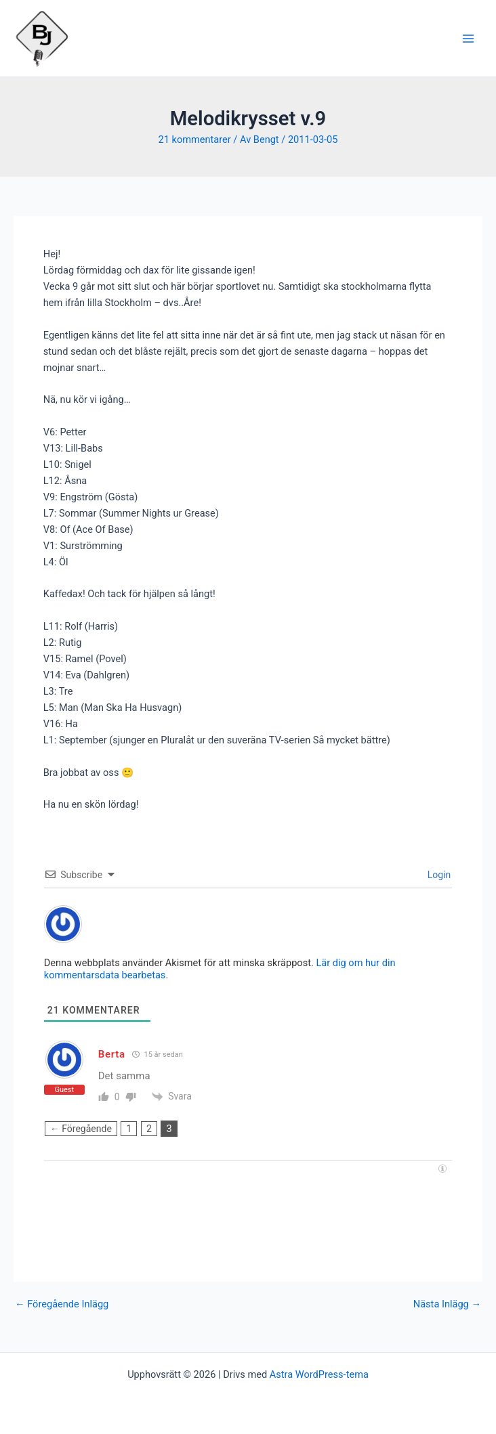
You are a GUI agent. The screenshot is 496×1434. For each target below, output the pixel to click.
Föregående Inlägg (61, 1304)
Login (438, 874)
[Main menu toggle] (468, 38)
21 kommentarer (194, 139)
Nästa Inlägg (447, 1304)
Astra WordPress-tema (319, 1374)
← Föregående (81, 1128)
